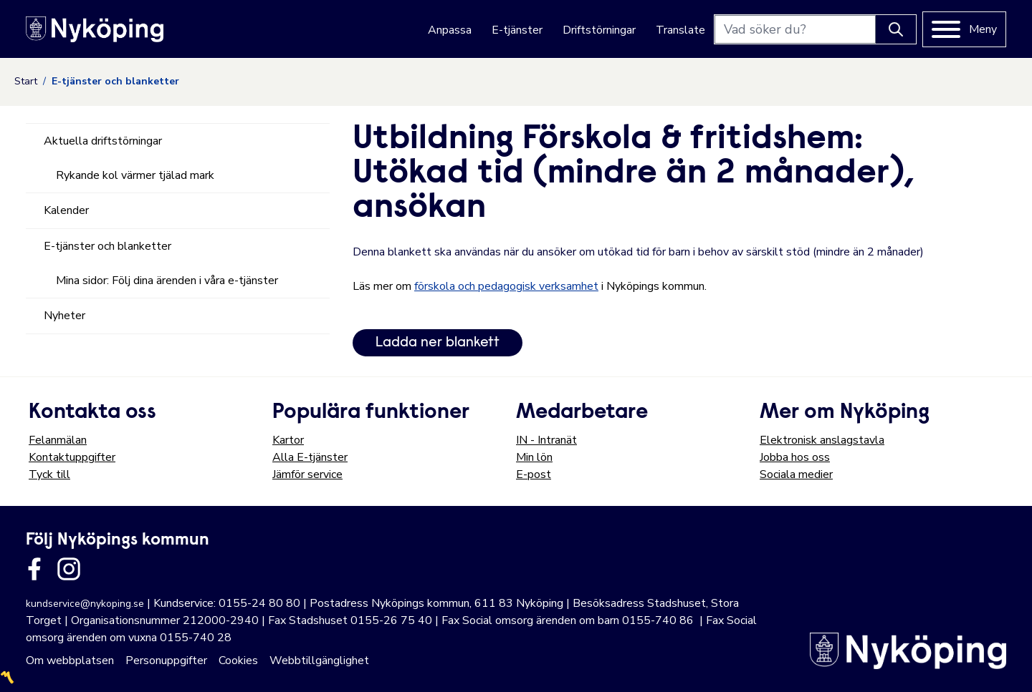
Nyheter (64, 315)
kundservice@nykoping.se (85, 603)
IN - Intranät (546, 440)
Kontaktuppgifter (72, 457)
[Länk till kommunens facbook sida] (34, 569)
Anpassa (450, 30)
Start (25, 81)
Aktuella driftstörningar (103, 141)
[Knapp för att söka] (896, 29)
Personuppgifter (166, 660)
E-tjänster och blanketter (107, 246)
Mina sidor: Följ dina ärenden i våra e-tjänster (167, 280)
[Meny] (964, 29)
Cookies (238, 660)
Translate (680, 30)
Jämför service (307, 474)
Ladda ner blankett (438, 343)
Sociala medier (796, 474)
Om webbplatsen (70, 660)
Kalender (66, 210)
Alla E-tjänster (310, 457)
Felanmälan (58, 440)
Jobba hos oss (795, 457)
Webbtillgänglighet (319, 660)
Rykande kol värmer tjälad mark (135, 175)
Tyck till (49, 474)
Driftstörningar (599, 30)
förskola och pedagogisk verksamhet (506, 286)
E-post (533, 474)
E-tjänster (517, 30)
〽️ (7, 678)
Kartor (288, 440)
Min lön (534, 457)
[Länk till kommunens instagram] (68, 569)
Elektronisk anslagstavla (822, 440)
